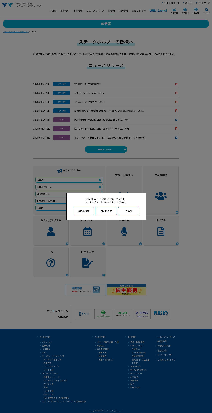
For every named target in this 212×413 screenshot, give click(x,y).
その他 (128, 211)
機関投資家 (83, 211)
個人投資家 (106, 211)
